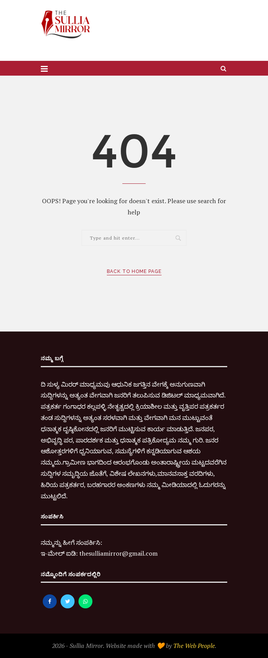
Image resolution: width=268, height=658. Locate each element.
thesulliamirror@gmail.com (118, 553)
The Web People (194, 645)
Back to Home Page (134, 271)
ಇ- (44, 553)
